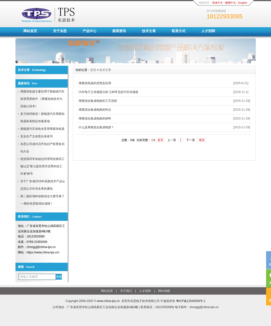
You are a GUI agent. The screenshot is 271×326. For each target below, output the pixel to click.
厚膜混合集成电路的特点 (95, 109)
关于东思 (60, 31)
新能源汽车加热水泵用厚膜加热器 (42, 128)
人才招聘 (208, 31)
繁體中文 (230, 2)
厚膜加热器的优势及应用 (95, 83)
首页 (93, 70)
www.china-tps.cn (108, 301)
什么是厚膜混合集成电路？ (96, 127)
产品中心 (89, 31)
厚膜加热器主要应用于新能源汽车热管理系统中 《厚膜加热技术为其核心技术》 (42, 99)
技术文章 (149, 31)
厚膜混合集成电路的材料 (95, 118)
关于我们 (126, 291)
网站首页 (30, 31)
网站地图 (164, 291)
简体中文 (217, 2)
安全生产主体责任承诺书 (36, 136)
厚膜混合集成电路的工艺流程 (98, 101)
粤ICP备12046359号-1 (191, 301)
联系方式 (178, 31)
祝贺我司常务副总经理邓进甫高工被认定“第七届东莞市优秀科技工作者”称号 (42, 166)
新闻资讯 (119, 31)
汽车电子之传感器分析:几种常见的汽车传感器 (108, 92)
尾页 (202, 140)
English (242, 2)
